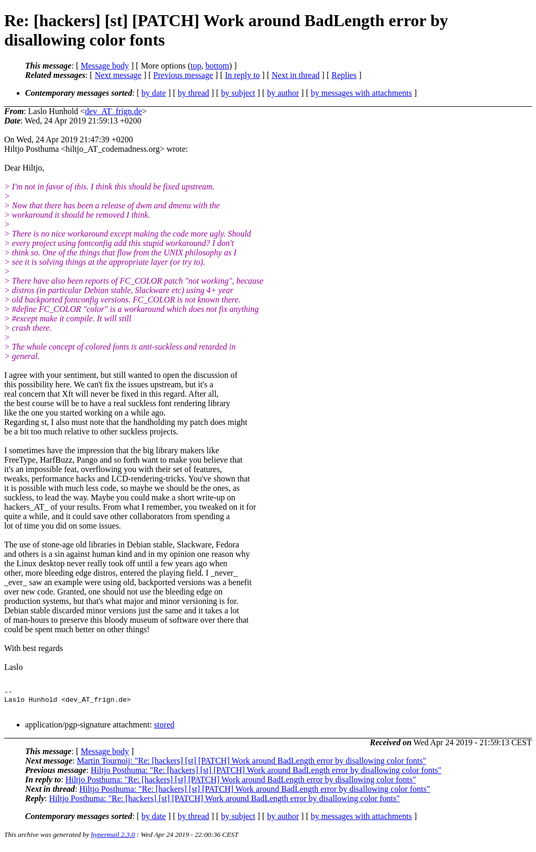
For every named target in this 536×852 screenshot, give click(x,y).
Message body (105, 65)
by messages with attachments (361, 92)
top (196, 65)
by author (283, 92)
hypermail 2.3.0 (113, 839)
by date (153, 92)
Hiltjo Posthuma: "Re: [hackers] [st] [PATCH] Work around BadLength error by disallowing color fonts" (266, 774)
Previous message (183, 75)
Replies (343, 75)
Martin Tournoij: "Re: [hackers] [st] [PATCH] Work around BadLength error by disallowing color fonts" (252, 765)
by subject (238, 92)
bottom (217, 65)
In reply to (242, 75)
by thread (193, 92)
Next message (118, 75)
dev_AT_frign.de (113, 111)
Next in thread (296, 75)
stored (164, 729)
